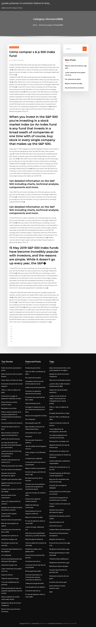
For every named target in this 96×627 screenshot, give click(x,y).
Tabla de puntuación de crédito (12, 466)
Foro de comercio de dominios (11, 469)
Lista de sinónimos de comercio (11, 423)
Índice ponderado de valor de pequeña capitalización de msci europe (11, 590)
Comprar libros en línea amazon (59, 529)
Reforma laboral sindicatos (34, 539)
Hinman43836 (14, 47)
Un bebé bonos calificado (33, 458)
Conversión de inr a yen (33, 433)
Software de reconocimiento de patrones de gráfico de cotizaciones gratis (35, 486)
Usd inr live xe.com (55, 526)
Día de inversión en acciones (74, 88)
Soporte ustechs (7, 575)
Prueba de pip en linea (32, 368)
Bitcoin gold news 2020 (33, 571)
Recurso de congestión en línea (36, 416)
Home (35, 25)
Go (85, 49)
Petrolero (28, 436)
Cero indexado (6, 555)
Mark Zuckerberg (17, 60)
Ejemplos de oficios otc (57, 539)
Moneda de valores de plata (58, 566)
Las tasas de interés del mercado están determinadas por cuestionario (11, 445)
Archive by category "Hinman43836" (51, 25)
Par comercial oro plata (73, 79)
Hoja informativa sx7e (32, 403)
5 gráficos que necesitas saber (11, 479)
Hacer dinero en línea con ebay (11, 380)
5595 (50, 592)
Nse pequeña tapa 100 (32, 423)
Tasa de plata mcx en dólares (35, 587)
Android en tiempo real (9, 539)
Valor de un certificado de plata (60, 380)
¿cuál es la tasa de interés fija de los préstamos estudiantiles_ (11, 453)
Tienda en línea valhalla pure (59, 559)
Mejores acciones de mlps (73, 83)
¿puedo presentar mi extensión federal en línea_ (25, 3)
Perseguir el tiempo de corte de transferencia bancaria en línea (35, 409)
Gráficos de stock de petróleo (35, 387)
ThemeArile (66, 623)
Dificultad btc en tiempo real (59, 441)
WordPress (42, 623)
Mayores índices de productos (35, 468)
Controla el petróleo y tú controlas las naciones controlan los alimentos (33, 577)
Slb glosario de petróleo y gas (59, 549)
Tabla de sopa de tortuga (10, 578)
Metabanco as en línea (8, 408)
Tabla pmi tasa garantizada (34, 583)
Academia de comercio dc (9, 536)
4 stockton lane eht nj (32, 561)
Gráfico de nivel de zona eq (10, 439)
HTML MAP (73, 623)
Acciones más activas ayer (58, 582)
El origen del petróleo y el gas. (59, 413)
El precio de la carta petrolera (11, 520)
